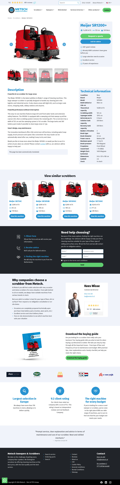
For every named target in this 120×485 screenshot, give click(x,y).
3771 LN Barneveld (103, 466)
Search (47, 459)
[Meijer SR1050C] (73, 189)
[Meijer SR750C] (20, 189)
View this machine (17, 216)
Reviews (74, 457)
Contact (107, 10)
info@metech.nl (102, 459)
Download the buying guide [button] (77, 358)
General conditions (78, 467)
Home (10, 18)
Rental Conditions (78, 470)
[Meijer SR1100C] (100, 189)
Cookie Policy (76, 464)
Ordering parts (50, 457)
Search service (50, 454)
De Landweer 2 (102, 464)
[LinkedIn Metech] (106, 482)
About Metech (97, 3)
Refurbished (62, 10)
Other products (93, 10)
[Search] (78, 3)
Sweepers (49, 10)
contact (43, 144)
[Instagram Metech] (110, 482)
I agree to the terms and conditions (75, 261)
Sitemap (75, 472)
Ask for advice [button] (96, 42)
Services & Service (76, 10)
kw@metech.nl (89, 296)
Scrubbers (37, 10)
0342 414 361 (88, 294)
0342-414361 (86, 3)
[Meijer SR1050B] (46, 189)
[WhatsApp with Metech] (4, 480)
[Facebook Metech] (101, 482)
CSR (73, 462)
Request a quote (95, 36)
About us (75, 459)
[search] (69, 3)
